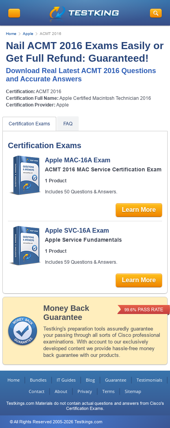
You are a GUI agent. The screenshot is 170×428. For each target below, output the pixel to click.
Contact (36, 391)
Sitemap (133, 391)
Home (11, 33)
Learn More (139, 209)
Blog (90, 380)
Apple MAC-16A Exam (78, 160)
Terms (108, 391)
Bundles (38, 380)
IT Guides (66, 380)
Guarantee (115, 380)
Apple (28, 33)
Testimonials (149, 380)
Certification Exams (29, 124)
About (61, 391)
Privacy (85, 391)
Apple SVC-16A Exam (77, 230)
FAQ (67, 124)
